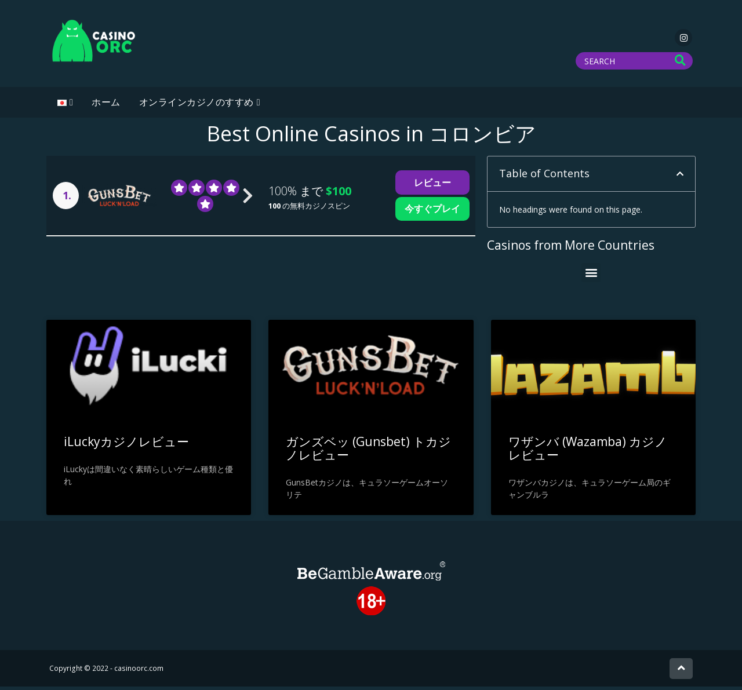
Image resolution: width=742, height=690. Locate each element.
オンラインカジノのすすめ (196, 105)
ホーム (106, 105)
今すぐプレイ (432, 212)
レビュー (432, 186)
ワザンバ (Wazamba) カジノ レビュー (587, 451)
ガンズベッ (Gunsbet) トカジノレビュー (368, 451)
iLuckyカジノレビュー (126, 445)
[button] (679, 177)
